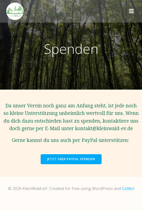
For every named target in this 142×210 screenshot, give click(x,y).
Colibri (128, 188)
